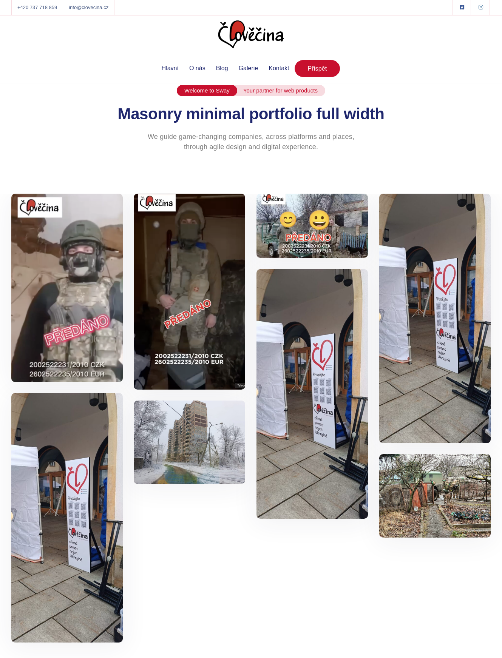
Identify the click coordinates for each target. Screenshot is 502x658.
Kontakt (279, 68)
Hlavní (170, 68)
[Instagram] (481, 7)
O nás (197, 68)
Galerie (248, 68)
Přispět (317, 68)
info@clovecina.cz (88, 7)
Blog (222, 68)
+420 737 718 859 (37, 7)
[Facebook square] (462, 7)
